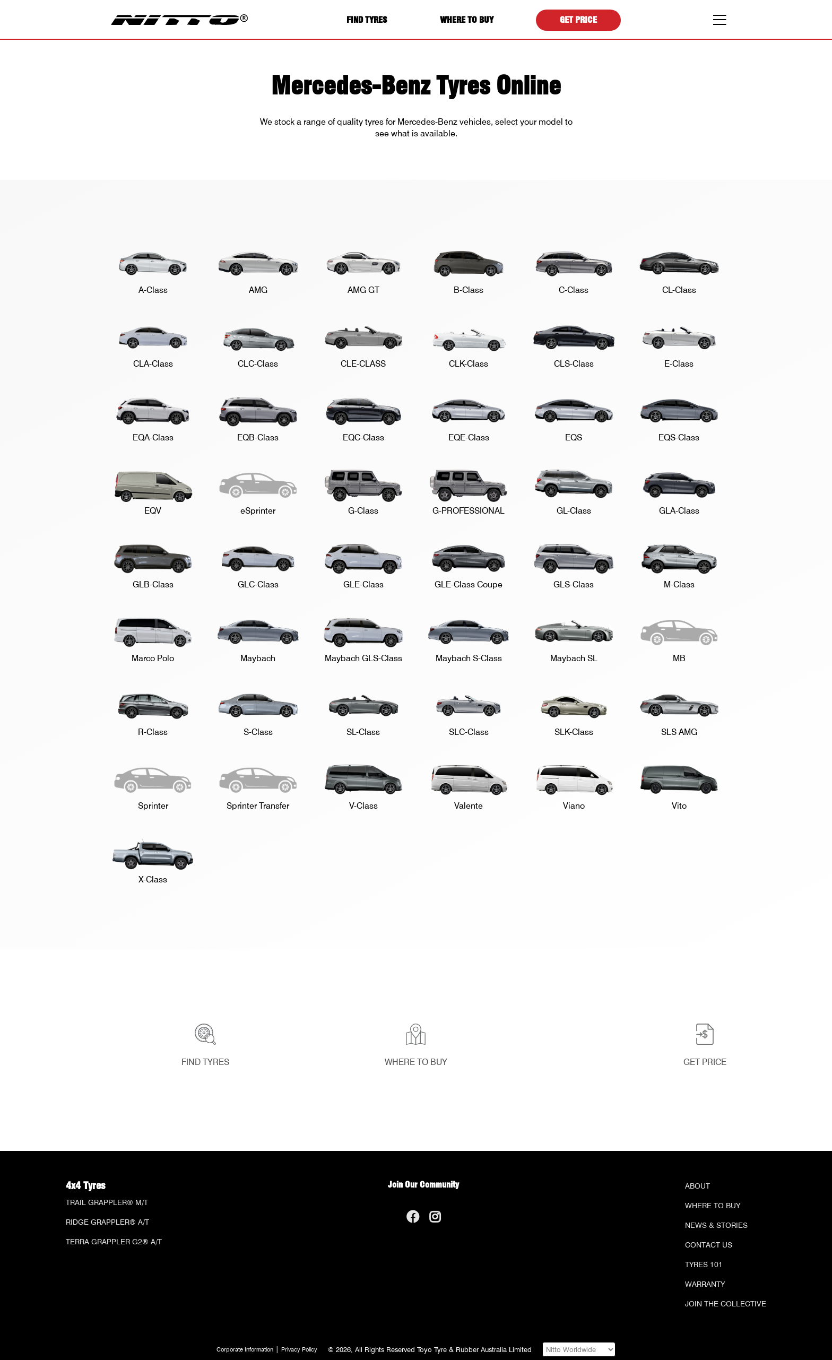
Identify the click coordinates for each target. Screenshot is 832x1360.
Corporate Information (244, 1349)
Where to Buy (466, 20)
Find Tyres (366, 20)
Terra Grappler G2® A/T (114, 1241)
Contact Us (708, 1245)
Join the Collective (725, 1304)
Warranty (705, 1284)
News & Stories (716, 1225)
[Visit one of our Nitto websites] (579, 1349)
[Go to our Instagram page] (434, 1219)
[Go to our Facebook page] (412, 1219)
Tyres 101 (704, 1264)
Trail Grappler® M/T (107, 1202)
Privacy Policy (299, 1349)
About (697, 1186)
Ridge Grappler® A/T (107, 1222)
